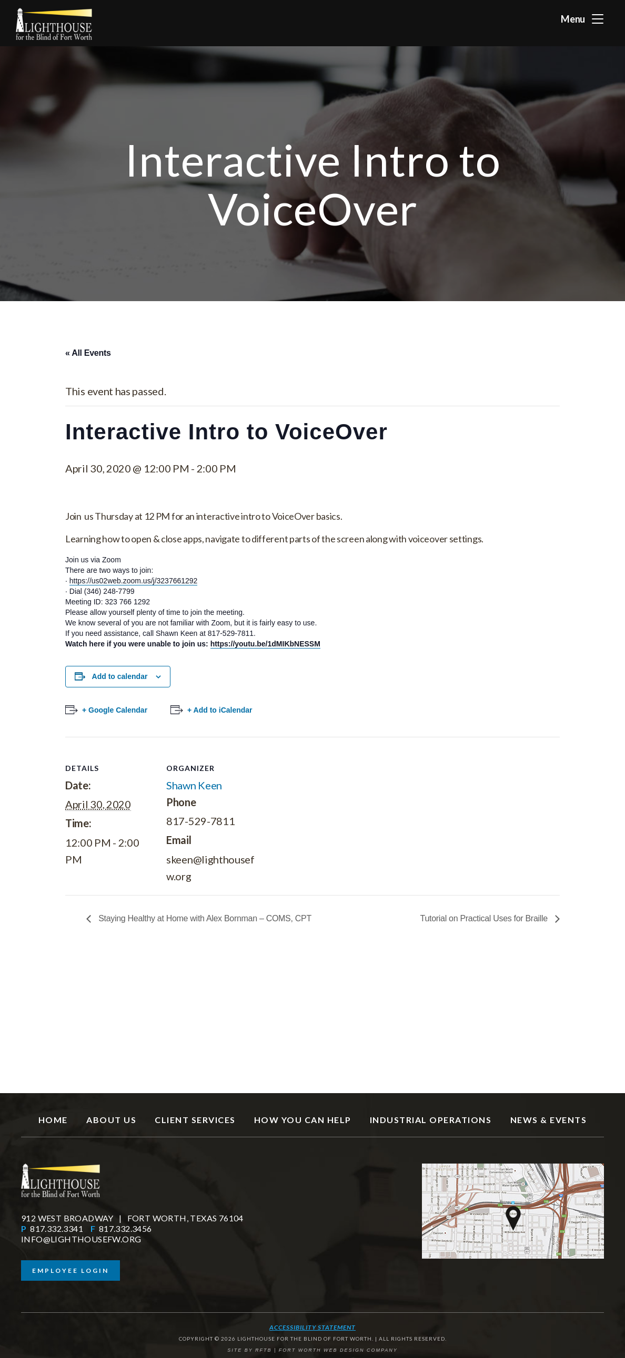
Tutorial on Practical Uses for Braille (485, 918)
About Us (111, 1120)
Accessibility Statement (312, 1327)
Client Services (195, 1120)
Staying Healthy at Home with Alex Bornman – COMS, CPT (203, 918)
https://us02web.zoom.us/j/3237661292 (133, 581)
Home (53, 1120)
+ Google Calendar (114, 710)
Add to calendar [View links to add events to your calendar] (120, 676)
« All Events (88, 352)
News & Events (548, 1120)
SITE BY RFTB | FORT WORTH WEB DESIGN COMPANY (312, 1350)
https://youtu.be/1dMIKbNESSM (265, 644)
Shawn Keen (194, 785)
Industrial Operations (431, 1120)
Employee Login (70, 1270)
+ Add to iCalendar (220, 710)
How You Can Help (302, 1120)
